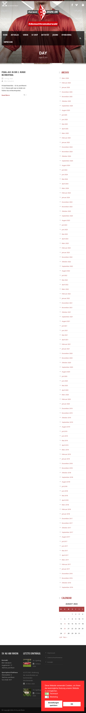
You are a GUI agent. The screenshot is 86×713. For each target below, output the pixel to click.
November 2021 (67, 307)
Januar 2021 (66, 349)
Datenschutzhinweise (54, 658)
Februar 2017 (66, 564)
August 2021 (66, 321)
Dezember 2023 (67, 202)
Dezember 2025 (67, 92)
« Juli (60, 637)
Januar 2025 (66, 142)
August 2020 (66, 372)
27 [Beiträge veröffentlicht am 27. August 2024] (65, 633)
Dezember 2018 (67, 463)
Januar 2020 (66, 404)
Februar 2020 (66, 399)
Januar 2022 (66, 298)
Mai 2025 (65, 124)
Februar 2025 (66, 138)
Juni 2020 (65, 381)
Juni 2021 (65, 330)
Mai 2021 (65, 335)
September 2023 (67, 216)
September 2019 (67, 422)
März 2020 (65, 395)
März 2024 (65, 188)
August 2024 (66, 165)
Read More (6, 95)
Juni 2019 (65, 436)
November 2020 (67, 358)
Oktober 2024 (66, 156)
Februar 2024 (66, 193)
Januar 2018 (66, 514)
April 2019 (65, 445)
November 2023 (67, 207)
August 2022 (66, 271)
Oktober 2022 (66, 262)
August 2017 (66, 537)
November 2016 (67, 578)
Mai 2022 (65, 280)
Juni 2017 (65, 546)
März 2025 (65, 133)
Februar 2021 (66, 344)
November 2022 (67, 257)
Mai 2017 (65, 551)
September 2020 (67, 367)
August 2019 (66, 427)
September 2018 (67, 477)
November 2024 (67, 152)
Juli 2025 (64, 115)
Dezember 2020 (67, 353)
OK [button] (72, 704)
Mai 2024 (65, 179)
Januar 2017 (66, 569)
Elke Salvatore (9, 81)
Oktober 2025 (66, 101)
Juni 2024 (65, 174)
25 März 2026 (30, 684)
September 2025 (67, 106)
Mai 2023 (65, 234)
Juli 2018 (64, 486)
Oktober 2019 (66, 418)
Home (5, 35)
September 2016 (67, 587)
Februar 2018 (66, 509)
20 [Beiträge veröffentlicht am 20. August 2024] (65, 629)
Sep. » (65, 637)
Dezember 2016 (67, 574)
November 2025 (67, 97)
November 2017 (67, 523)
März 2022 (65, 289)
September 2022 (67, 266)
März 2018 (65, 505)
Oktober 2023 (66, 211)
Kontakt (50, 662)
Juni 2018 (65, 491)
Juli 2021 (64, 326)
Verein (25, 35)
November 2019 (67, 413)
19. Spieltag (37, 690)
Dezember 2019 (67, 408)
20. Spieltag (37, 660)
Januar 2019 (66, 459)
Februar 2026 (66, 83)
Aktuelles (15, 35)
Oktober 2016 (66, 583)
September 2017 (67, 532)
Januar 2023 (66, 252)
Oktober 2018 (66, 473)
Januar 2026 (66, 87)
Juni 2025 (65, 119)
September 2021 (67, 317)
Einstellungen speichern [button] (53, 704)
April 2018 (65, 500)
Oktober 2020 (66, 363)
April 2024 (65, 184)
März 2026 (65, 78)
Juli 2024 (64, 170)
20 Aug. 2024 (8, 79)
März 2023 (65, 243)
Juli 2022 (64, 275)
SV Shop (34, 35)
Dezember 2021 (67, 303)
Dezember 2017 (67, 518)
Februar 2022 (66, 294)
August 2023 (66, 220)
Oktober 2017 (66, 528)
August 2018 (66, 482)
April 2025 (65, 129)
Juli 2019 (64, 431)
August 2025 (66, 110)
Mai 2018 (65, 496)
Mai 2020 (65, 385)
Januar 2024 (66, 197)
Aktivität (45, 35)
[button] (47, 693)
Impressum (8, 42)
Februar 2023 (66, 248)
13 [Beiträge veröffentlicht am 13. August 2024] (65, 624)
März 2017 (65, 560)
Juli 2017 (64, 541)
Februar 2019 (66, 454)
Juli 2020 (64, 376)
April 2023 (65, 239)
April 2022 (65, 285)
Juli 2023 (64, 225)
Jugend (55, 35)
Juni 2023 (65, 230)
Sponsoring (66, 35)
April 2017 (65, 555)
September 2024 (67, 161)
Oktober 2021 (66, 312)
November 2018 (67, 468)
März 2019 (65, 450)
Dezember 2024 (67, 147)
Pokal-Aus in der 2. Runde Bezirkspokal (14, 73)
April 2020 (65, 390)
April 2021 (65, 340)
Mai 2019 (65, 441)
